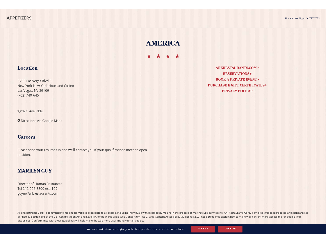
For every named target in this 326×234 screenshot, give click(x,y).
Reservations (237, 74)
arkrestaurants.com (237, 68)
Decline (230, 229)
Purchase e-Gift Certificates (237, 86)
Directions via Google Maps (41, 120)
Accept (203, 229)
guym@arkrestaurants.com (38, 193)
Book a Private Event (237, 80)
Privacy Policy (237, 91)
